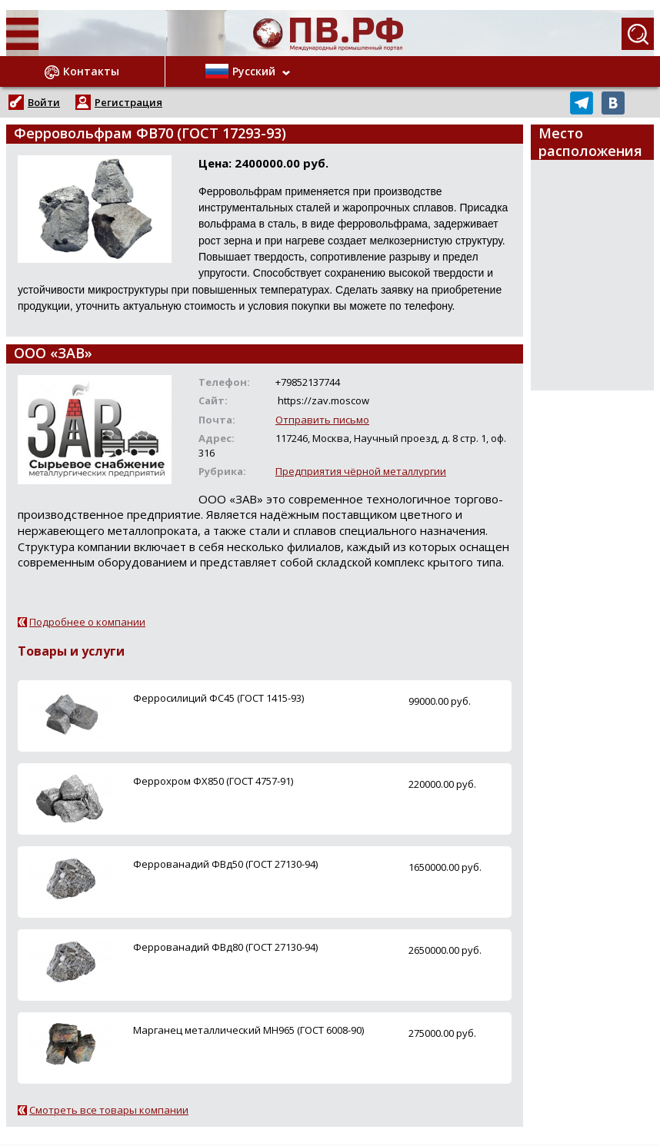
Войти (44, 102)
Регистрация (128, 102)
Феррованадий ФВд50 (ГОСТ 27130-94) (225, 864)
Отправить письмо (322, 420)
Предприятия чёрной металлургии (360, 471)
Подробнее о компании (87, 622)
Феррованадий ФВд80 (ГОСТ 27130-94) (225, 947)
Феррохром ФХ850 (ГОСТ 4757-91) (213, 781)
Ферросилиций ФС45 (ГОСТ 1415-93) (218, 698)
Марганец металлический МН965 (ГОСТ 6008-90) (248, 1030)
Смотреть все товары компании (108, 1110)
